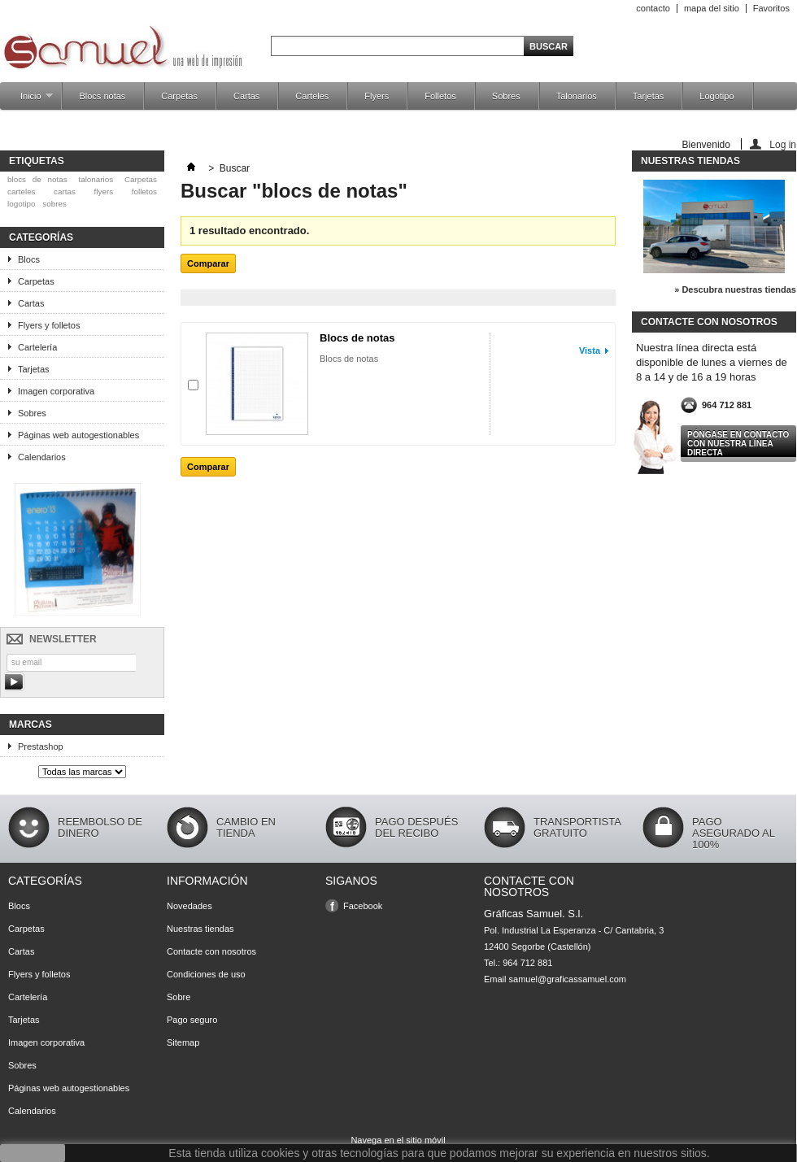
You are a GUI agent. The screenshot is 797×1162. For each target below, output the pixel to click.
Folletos (440, 96)
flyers (104, 191)
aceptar (33, 1153)
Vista (589, 350)
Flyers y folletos (49, 325)
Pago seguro (192, 1020)
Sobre (178, 997)
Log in (782, 144)
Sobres (506, 96)
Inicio (28, 100)
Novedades (189, 906)
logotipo (21, 203)
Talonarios (576, 96)
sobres (54, 203)
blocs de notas (37, 179)
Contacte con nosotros (211, 951)
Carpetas (179, 96)
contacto (653, 8)
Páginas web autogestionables (78, 435)
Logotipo (716, 96)
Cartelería (37, 347)
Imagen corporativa (56, 391)
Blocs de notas (357, 338)
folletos (144, 191)
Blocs (29, 259)
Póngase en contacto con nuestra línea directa (738, 443)
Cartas (246, 96)
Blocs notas (102, 96)
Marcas (30, 724)
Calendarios (42, 457)
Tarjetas (648, 96)
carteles (21, 191)
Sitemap (183, 1042)
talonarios (95, 179)
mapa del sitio (711, 8)
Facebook (362, 906)
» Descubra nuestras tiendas (735, 289)
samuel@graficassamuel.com (567, 979)
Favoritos (771, 8)
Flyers (376, 96)
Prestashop (40, 746)
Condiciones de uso (206, 974)
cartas (65, 191)
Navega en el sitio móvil (398, 1140)
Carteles (312, 96)
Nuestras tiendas (690, 161)
